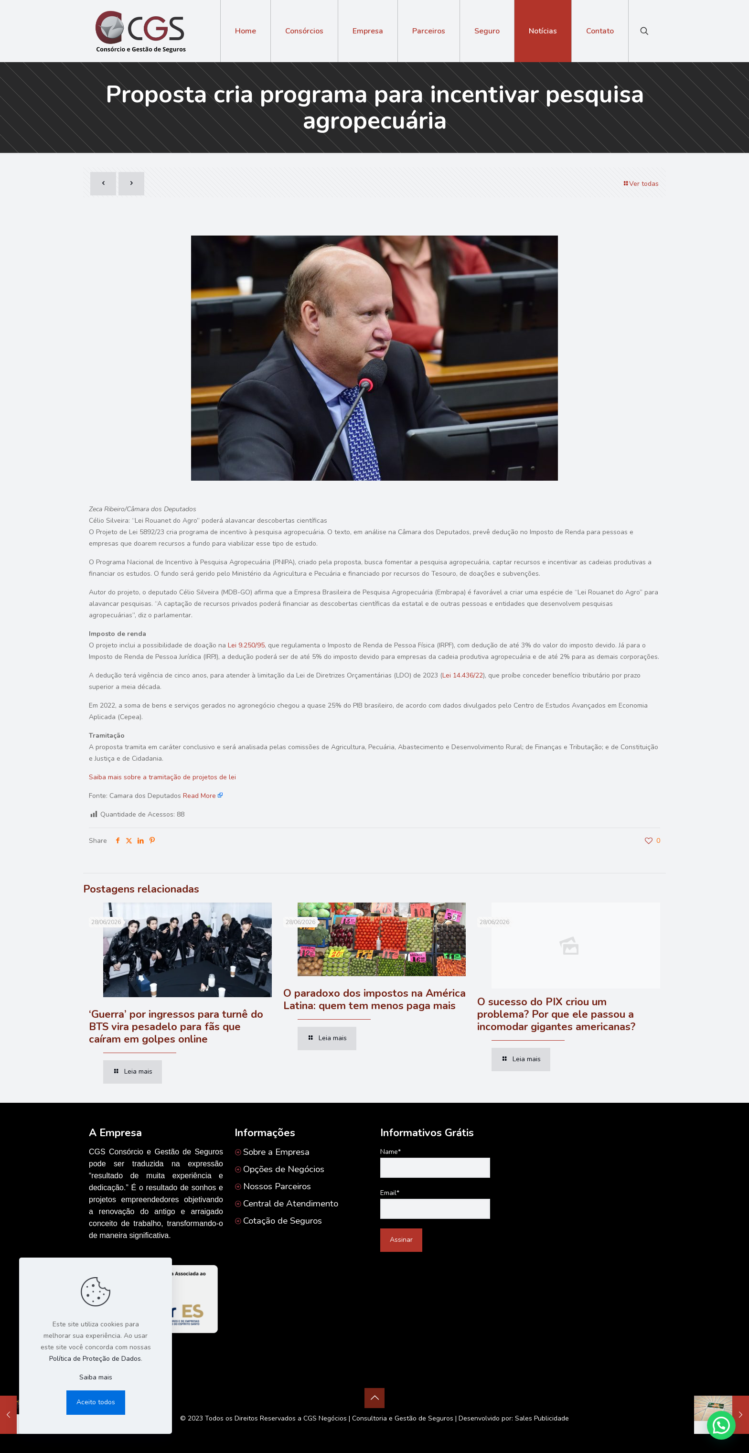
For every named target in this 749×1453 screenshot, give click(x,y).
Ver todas (640, 183)
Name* (435, 1162)
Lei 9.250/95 (246, 645)
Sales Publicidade (542, 1418)
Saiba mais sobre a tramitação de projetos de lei (162, 777)
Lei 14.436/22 (462, 675)
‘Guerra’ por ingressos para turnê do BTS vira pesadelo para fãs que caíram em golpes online (176, 1026)
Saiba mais (95, 1377)
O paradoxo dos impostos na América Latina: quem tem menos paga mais (374, 999)
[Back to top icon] (374, 1398)
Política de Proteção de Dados (95, 1358)
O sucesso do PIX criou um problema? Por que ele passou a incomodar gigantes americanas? (556, 1014)
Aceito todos (95, 1402)
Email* (435, 1203)
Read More (199, 795)
